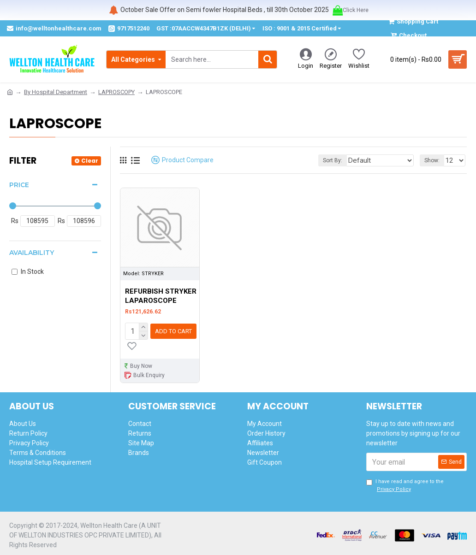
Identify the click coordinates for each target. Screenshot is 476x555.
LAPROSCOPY (116, 92)
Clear (89, 161)
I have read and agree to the (405, 484)
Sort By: (347, 160)
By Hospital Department (55, 92)
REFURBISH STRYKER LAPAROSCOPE (160, 296)
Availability (31, 252)
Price (19, 185)
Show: (434, 160)
